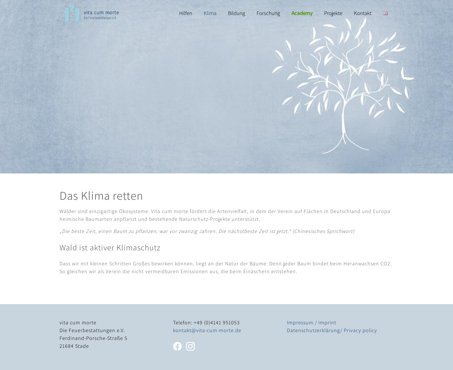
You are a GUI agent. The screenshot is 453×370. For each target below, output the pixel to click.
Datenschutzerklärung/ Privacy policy (332, 330)
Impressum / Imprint (311, 322)
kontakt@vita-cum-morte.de (207, 330)
